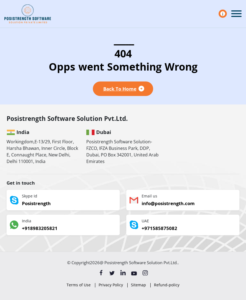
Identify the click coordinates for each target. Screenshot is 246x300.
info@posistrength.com (168, 204)
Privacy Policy (111, 284)
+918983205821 (40, 229)
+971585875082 (159, 229)
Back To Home (119, 89)
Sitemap (138, 284)
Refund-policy (166, 284)
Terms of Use (79, 284)
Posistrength (36, 204)
